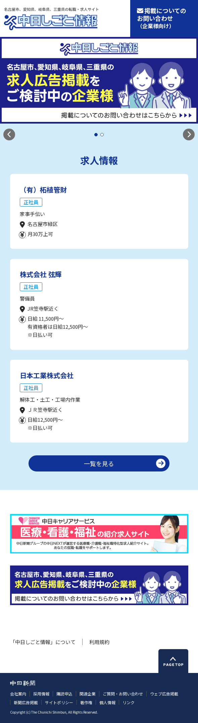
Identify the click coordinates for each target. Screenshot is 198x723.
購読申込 (64, 693)
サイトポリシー (59, 702)
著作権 (86, 702)
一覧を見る (99, 463)
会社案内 (18, 693)
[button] (9, 134)
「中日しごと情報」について (43, 641)
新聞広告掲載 (26, 702)
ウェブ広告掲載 (164, 693)
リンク (128, 702)
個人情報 (107, 702)
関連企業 (88, 693)
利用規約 (99, 641)
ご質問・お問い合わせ (123, 693)
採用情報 (41, 693)
